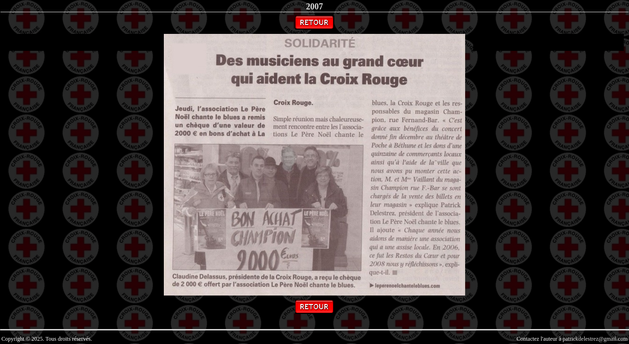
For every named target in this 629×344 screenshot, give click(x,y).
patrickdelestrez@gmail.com (595, 339)
